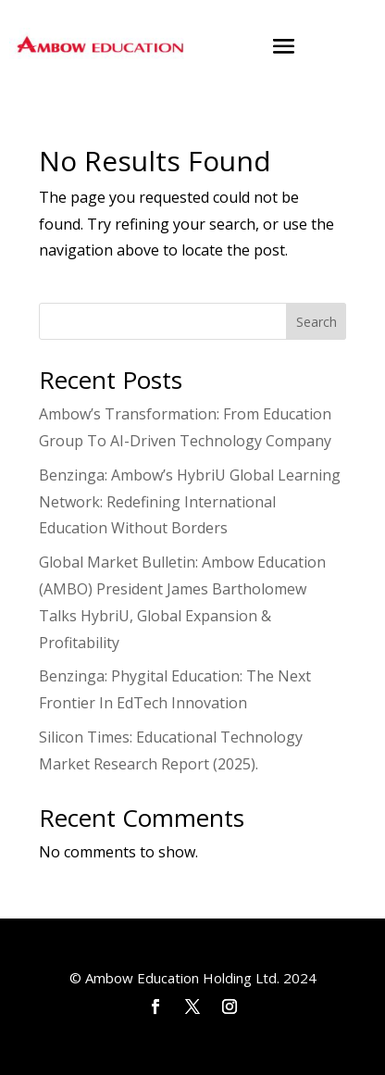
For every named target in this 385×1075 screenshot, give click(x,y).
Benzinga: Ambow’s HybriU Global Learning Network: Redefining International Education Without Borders (190, 502)
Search (316, 322)
